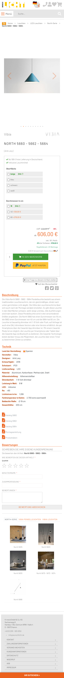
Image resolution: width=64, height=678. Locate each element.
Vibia (7, 134)
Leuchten (22, 23)
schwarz (13, 185)
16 (11, 206)
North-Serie (52, 23)
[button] (9, 75)
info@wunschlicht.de (16, 635)
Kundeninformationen (16, 652)
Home (10, 23)
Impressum (11, 667)
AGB (8, 663)
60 (15, 217)
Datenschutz (12, 655)
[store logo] (13, 5)
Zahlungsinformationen (17, 644)
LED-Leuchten (36, 23)
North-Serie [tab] (11, 519)
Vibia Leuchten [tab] (49, 519)
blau (12, 179)
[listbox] (24, 183)
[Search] (59, 13)
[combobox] (37, 14)
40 (15, 212)
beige (12, 174)
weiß (12, 191)
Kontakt (10, 640)
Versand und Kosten (16, 648)
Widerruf (11, 659)
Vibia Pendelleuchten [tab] (30, 519)
